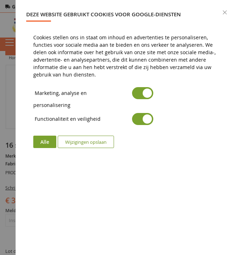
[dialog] (125, 127)
